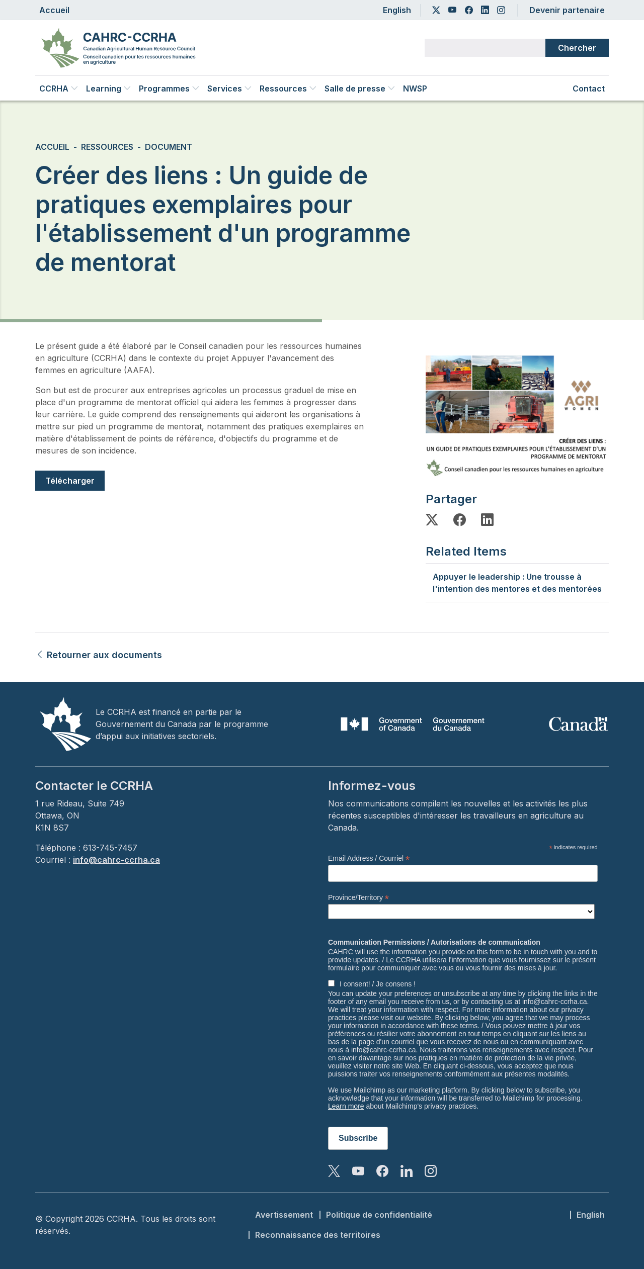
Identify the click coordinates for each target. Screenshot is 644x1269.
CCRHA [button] (58, 88)
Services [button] (229, 88)
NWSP (415, 88)
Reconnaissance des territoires (317, 1235)
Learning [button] (108, 88)
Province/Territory (358, 897)
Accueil (54, 10)
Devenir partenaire (567, 10)
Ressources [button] (288, 88)
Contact (589, 88)
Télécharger (70, 481)
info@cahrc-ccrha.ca (116, 860)
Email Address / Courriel (369, 858)
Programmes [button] (169, 88)
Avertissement (284, 1215)
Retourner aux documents (98, 655)
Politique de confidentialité (379, 1215)
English (397, 10)
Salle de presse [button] (360, 88)
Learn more (346, 1106)
